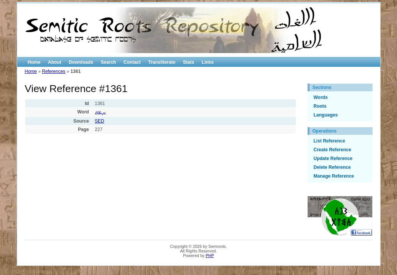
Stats (188, 62)
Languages (326, 115)
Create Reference (333, 149)
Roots (320, 106)
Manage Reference (334, 176)
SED (99, 121)
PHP (210, 255)
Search (108, 62)
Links (208, 62)
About (55, 62)
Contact (132, 62)
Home (34, 62)
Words (321, 97)
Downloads (81, 62)
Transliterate (161, 62)
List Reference (329, 141)
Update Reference (333, 158)
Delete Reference (332, 167)
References (53, 71)
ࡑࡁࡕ (100, 112)
